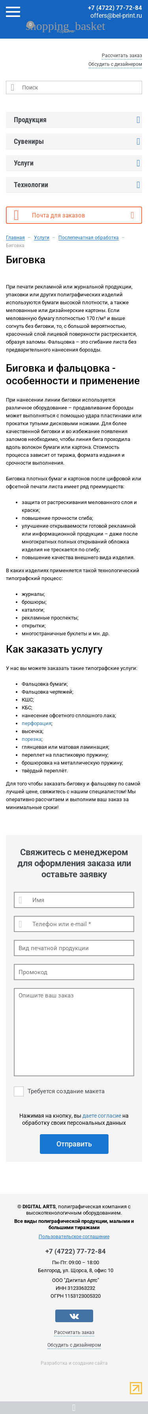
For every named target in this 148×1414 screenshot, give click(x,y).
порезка (31, 739)
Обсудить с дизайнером (115, 64)
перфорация (36, 723)
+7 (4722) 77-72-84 (115, 7)
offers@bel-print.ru (116, 15)
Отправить (74, 1144)
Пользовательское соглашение (74, 1236)
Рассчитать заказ (122, 55)
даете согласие (101, 1116)
